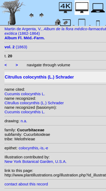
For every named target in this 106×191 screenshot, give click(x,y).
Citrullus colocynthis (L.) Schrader (34, 103)
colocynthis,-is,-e (33, 148)
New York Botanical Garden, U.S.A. (35, 161)
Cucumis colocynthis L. (24, 94)
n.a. (24, 121)
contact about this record (26, 184)
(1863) (15, 47)
